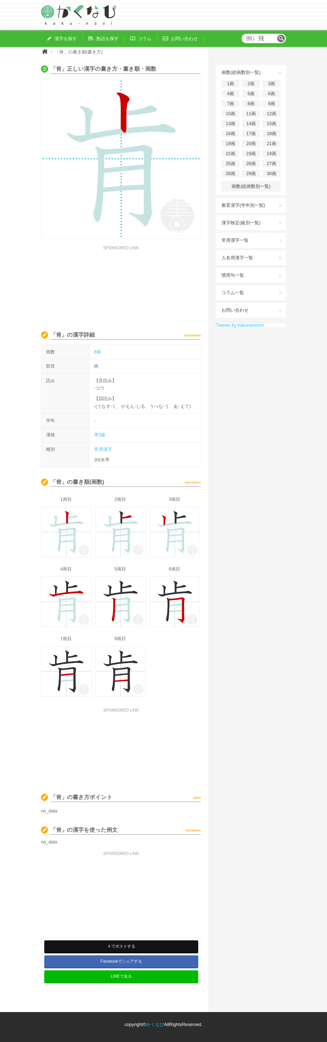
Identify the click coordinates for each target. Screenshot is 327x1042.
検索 (281, 38)
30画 (271, 173)
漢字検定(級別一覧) (241, 222)
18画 (271, 133)
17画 (251, 133)
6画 (271, 93)
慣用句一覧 (233, 275)
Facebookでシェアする (121, 961)
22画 (230, 153)
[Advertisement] (121, 285)
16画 (230, 133)
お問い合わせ (235, 310)
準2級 (100, 434)
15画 (271, 123)
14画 (251, 123)
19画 (230, 143)
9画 (271, 103)
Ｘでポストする (121, 946)
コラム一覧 (233, 292)
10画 (230, 113)
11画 (251, 113)
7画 (230, 103)
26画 (251, 163)
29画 (251, 173)
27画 (271, 163)
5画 (251, 93)
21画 (271, 143)
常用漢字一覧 (235, 240)
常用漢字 (103, 449)
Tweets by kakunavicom (240, 325)
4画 (230, 93)
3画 (271, 83)
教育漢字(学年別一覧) (243, 205)
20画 (251, 143)
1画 (230, 83)
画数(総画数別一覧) (251, 186)
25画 (230, 163)
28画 (230, 173)
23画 (251, 153)
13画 (230, 123)
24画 (271, 153)
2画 (251, 83)
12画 (271, 113)
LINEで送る (121, 976)
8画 (97, 351)
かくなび (155, 1024)
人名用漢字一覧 (237, 257)
